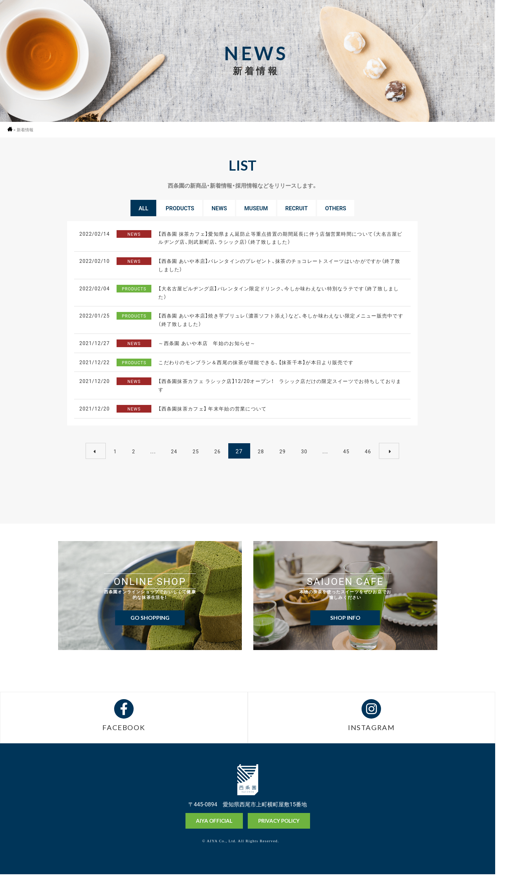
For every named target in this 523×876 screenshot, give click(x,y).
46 (368, 449)
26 (217, 449)
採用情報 (509, 37)
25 (195, 449)
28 (261, 449)
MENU (509, 18)
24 (174, 449)
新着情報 (27, 130)
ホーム (11, 129)
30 (304, 449)
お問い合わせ (508, 868)
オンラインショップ (508, 818)
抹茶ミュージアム (509, 844)
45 (346, 449)
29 (282, 449)
